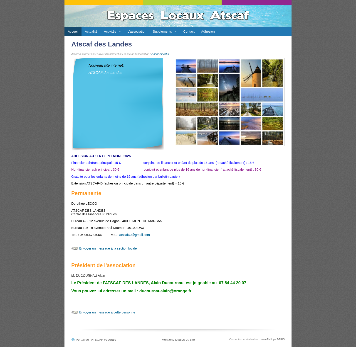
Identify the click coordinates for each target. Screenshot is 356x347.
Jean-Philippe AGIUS (272, 339)
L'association (137, 31)
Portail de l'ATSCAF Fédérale (96, 339)
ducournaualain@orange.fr (165, 291)
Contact (189, 31)
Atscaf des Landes (101, 44)
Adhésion (208, 31)
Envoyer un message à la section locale (108, 248)
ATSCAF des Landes (105, 73)
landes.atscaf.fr (160, 54)
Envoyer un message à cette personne (107, 312)
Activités (110, 31)
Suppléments (162, 31)
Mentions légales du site (178, 339)
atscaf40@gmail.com (134, 235)
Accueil (73, 31)
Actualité (91, 31)
